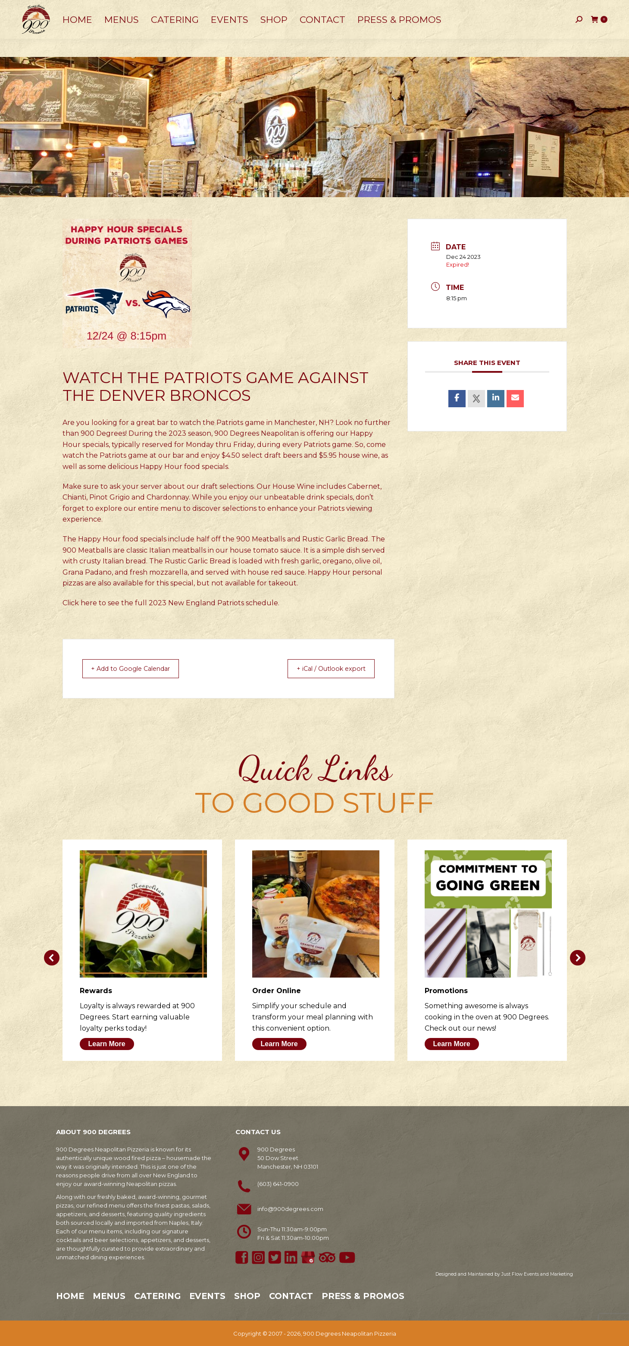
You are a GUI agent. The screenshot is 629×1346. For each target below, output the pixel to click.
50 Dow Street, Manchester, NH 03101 (133, 9)
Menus (109, 1295)
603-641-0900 (46, 9)
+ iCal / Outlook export (325, 668)
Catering (157, 1295)
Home (70, 1295)
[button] (51, 957)
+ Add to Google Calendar (137, 668)
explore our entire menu (138, 508)
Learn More (106, 1043)
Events (207, 1295)
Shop (247, 1295)
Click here (80, 603)
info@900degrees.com (290, 1208)
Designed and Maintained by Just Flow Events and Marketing (504, 1274)
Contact (291, 1295)
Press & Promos (363, 1295)
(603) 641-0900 (278, 1183)
